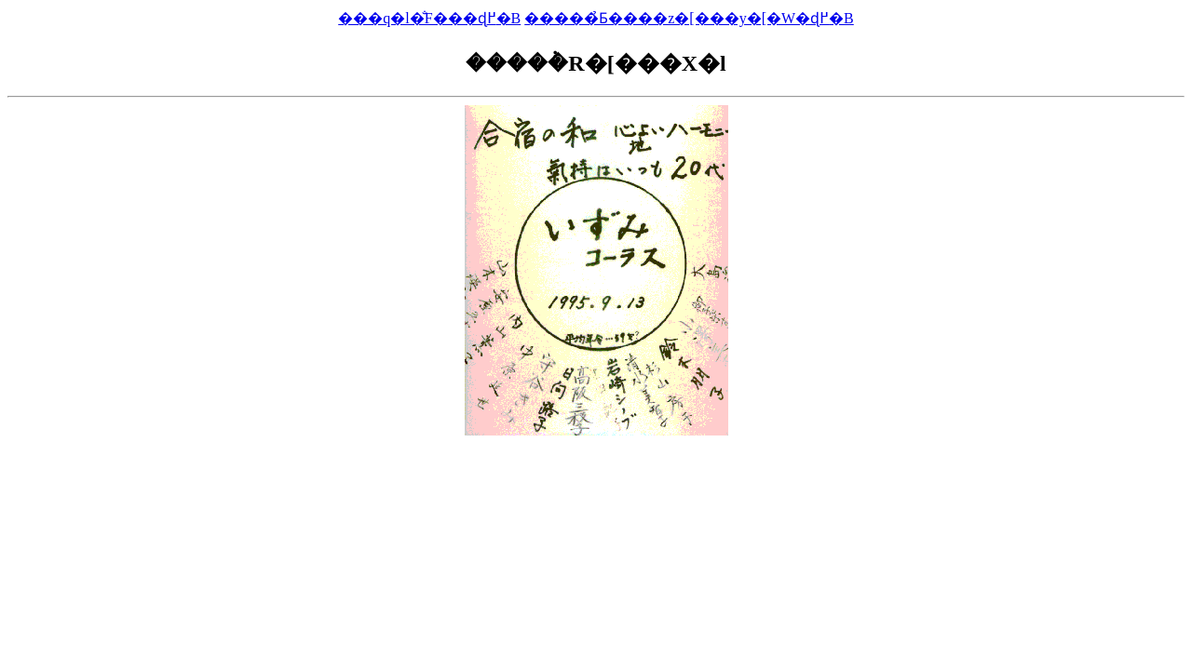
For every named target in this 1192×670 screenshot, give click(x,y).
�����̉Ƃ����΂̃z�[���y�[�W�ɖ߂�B (689, 18)
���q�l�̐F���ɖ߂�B (429, 18)
